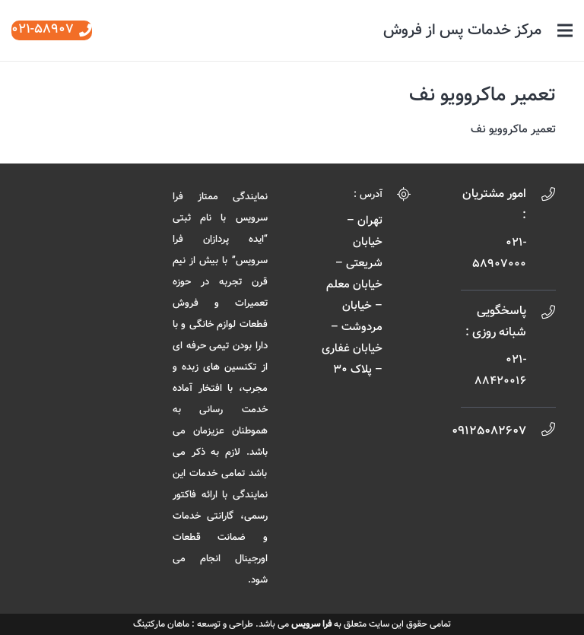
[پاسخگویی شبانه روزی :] (540, 314)
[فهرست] (565, 30)
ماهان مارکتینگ (161, 624)
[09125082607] (540, 432)
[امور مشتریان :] (540, 197)
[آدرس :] (396, 197)
